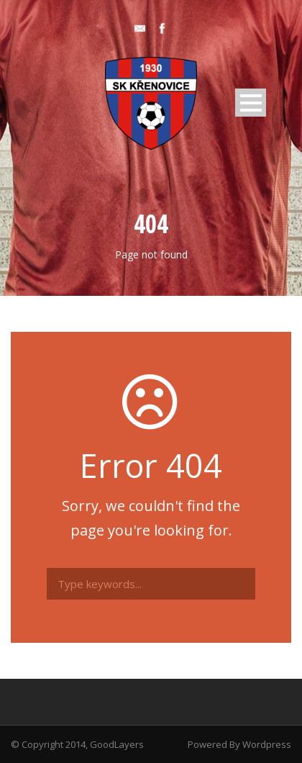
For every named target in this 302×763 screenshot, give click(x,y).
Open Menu (250, 103)
